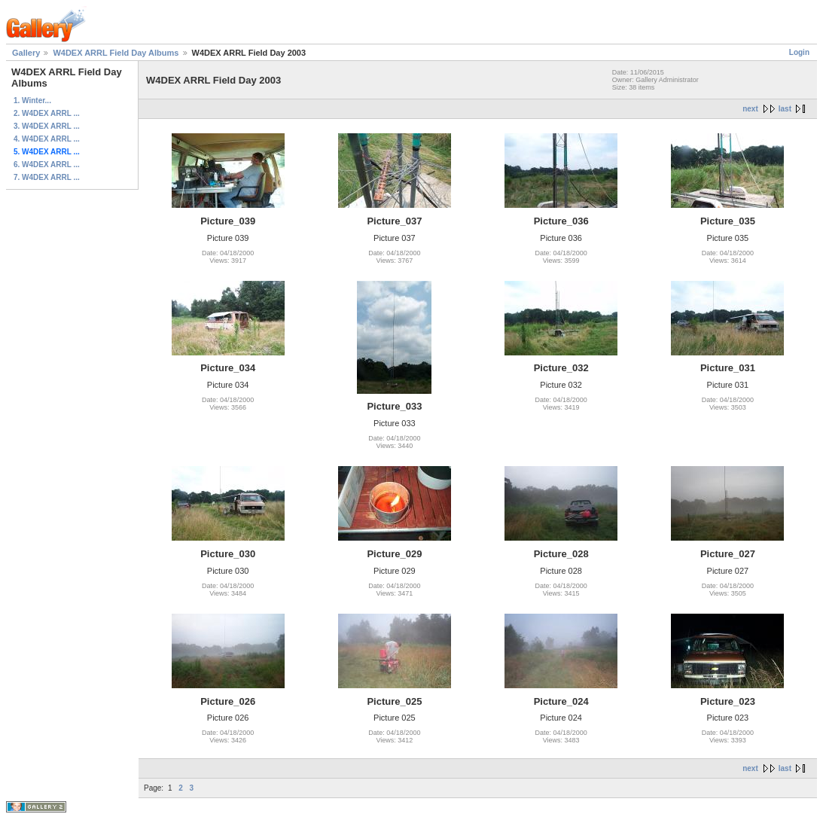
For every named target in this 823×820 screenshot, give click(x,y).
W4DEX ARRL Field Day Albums (115, 52)
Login (799, 52)
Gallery (26, 52)
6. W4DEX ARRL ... (47, 164)
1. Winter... (32, 100)
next (750, 109)
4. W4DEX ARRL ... (47, 139)
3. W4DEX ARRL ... (47, 126)
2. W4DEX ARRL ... (47, 113)
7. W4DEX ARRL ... (47, 177)
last (785, 109)
